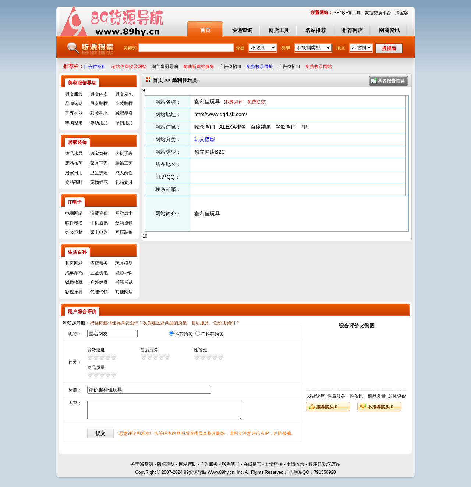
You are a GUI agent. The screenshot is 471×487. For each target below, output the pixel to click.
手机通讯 (99, 222)
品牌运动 (74, 103)
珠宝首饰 (99, 153)
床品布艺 (74, 163)
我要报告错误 (391, 80)
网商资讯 (389, 30)
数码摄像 (124, 222)
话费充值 (99, 213)
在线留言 (252, 467)
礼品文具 (124, 182)
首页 (205, 30)
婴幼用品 (99, 122)
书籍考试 (124, 282)
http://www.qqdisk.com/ (220, 114)
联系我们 (231, 467)
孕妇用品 (124, 122)
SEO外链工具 (347, 12)
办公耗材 (74, 232)
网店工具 (279, 30)
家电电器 (99, 232)
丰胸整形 (74, 122)
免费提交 (256, 101)
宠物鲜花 (99, 182)
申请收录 (295, 467)
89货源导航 (74, 322)
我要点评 (234, 101)
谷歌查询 (285, 127)
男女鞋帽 (99, 103)
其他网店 (124, 291)
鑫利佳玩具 (207, 101)
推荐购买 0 (326, 406)
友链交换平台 (378, 12)
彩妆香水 (99, 113)
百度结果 (261, 127)
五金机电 (99, 272)
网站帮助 (187, 467)
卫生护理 (99, 172)
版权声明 (166, 467)
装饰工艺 (124, 163)
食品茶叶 (74, 182)
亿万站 (333, 467)
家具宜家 (99, 163)
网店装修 (124, 232)
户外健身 (99, 282)
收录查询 (204, 127)
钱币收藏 (74, 282)
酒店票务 (99, 263)
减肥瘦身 (124, 113)
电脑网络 (74, 213)
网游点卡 (124, 213)
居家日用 (74, 172)
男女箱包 (124, 94)
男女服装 (74, 94)
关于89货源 (142, 467)
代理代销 (99, 291)
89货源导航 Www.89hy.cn (209, 475)
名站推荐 (315, 30)
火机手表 (124, 153)
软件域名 (74, 222)
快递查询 (242, 30)
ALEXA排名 (232, 127)
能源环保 (124, 272)
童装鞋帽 (124, 103)
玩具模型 (124, 263)
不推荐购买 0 (380, 406)
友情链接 (274, 467)
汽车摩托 (74, 272)
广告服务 (209, 467)
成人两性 (124, 172)
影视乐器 (74, 291)
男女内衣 (99, 94)
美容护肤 (74, 113)
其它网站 (74, 263)
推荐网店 (352, 30)
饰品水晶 (74, 153)
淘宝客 (401, 12)
